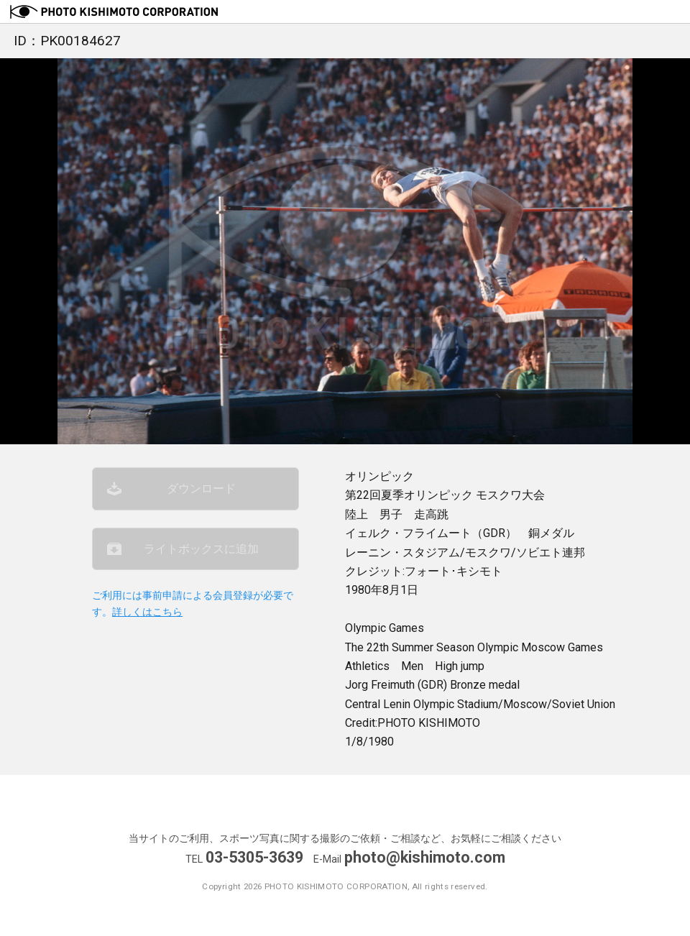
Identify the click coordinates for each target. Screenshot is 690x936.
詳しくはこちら (147, 612)
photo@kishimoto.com (424, 857)
